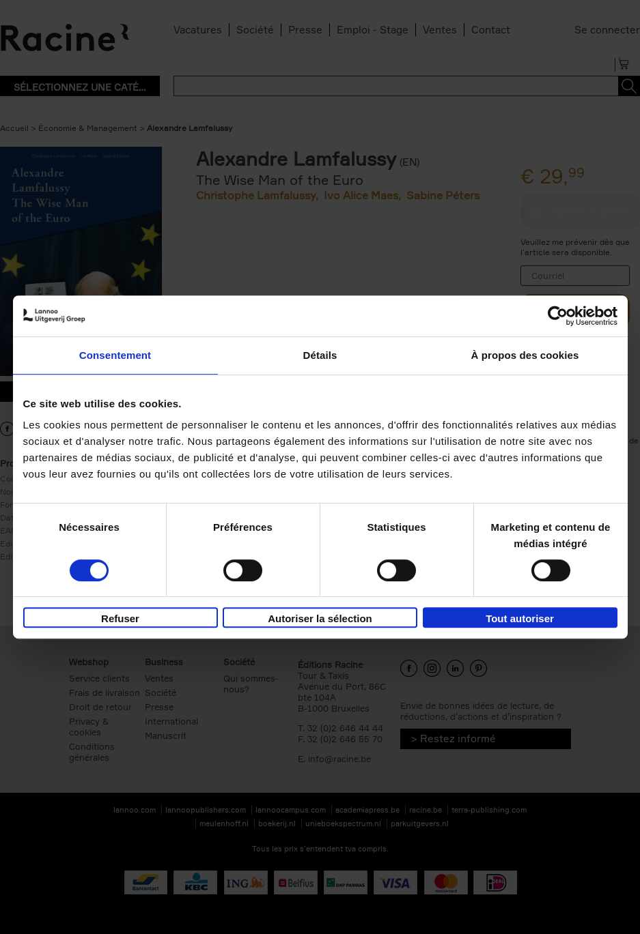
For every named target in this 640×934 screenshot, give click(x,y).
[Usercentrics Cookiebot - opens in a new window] (557, 316)
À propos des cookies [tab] (525, 355)
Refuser (120, 618)
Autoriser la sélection (320, 618)
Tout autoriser (520, 618)
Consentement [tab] (115, 355)
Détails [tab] (320, 355)
